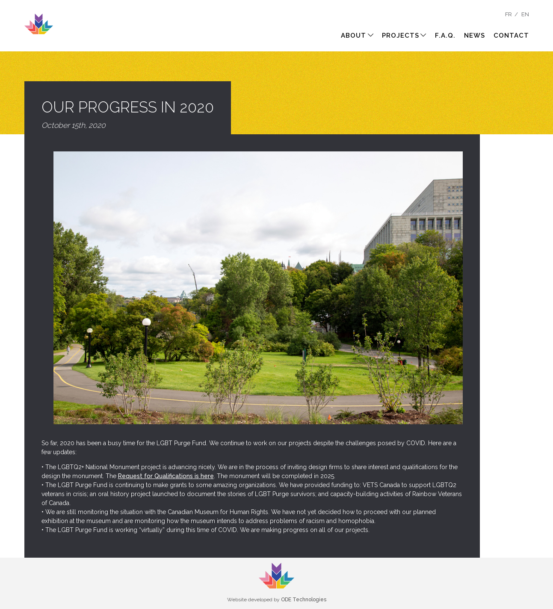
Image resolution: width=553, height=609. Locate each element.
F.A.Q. (445, 35)
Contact (511, 35)
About (357, 35)
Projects (404, 35)
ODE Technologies (303, 600)
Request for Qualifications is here (166, 476)
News (474, 35)
